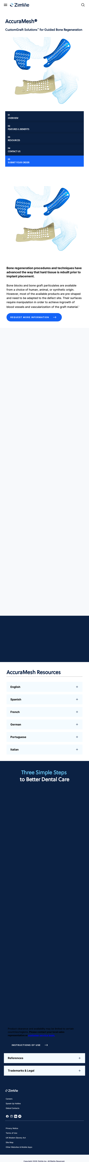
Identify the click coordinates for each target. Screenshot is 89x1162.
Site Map (9, 1137)
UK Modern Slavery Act (16, 1132)
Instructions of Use (30, 1039)
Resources (14, 140)
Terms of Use (11, 1127)
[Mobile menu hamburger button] (5, 5)
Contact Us (14, 151)
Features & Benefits (18, 129)
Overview (13, 118)
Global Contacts (12, 1102)
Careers (9, 1093)
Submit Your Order (18, 162)
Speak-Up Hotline (13, 1098)
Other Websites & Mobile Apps (19, 1141)
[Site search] (83, 5)
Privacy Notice (12, 1122)
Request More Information (34, 317)
